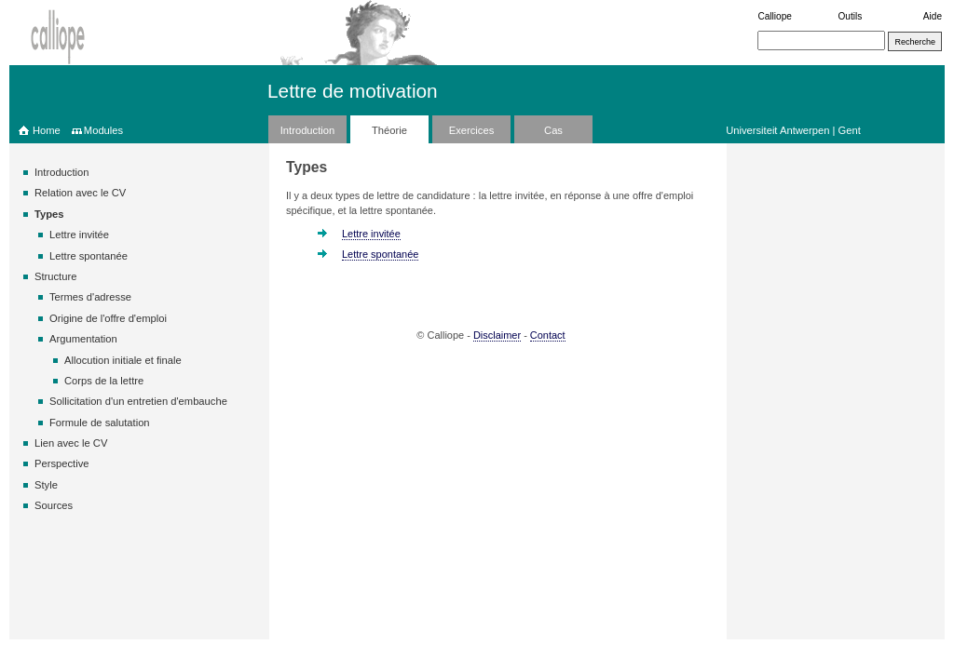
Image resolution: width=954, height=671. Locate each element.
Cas (553, 130)
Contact (548, 335)
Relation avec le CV (80, 192)
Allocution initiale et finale (123, 360)
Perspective (61, 463)
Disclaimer (497, 335)
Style (46, 484)
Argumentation (83, 338)
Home (47, 130)
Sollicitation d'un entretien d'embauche (138, 401)
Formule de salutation (99, 422)
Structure (55, 276)
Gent (849, 130)
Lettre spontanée (88, 256)
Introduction (307, 130)
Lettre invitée (79, 234)
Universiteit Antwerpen (777, 130)
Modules (103, 130)
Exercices (472, 130)
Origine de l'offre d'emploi (108, 318)
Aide (932, 16)
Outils (850, 16)
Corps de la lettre (103, 380)
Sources (53, 505)
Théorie (389, 130)
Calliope (774, 16)
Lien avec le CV (70, 443)
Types (49, 214)
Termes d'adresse (90, 296)
